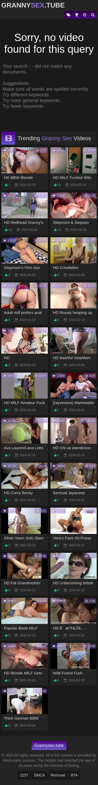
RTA (74, 775)
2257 (24, 775)
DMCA (39, 775)
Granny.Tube (33, 5)
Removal (58, 775)
